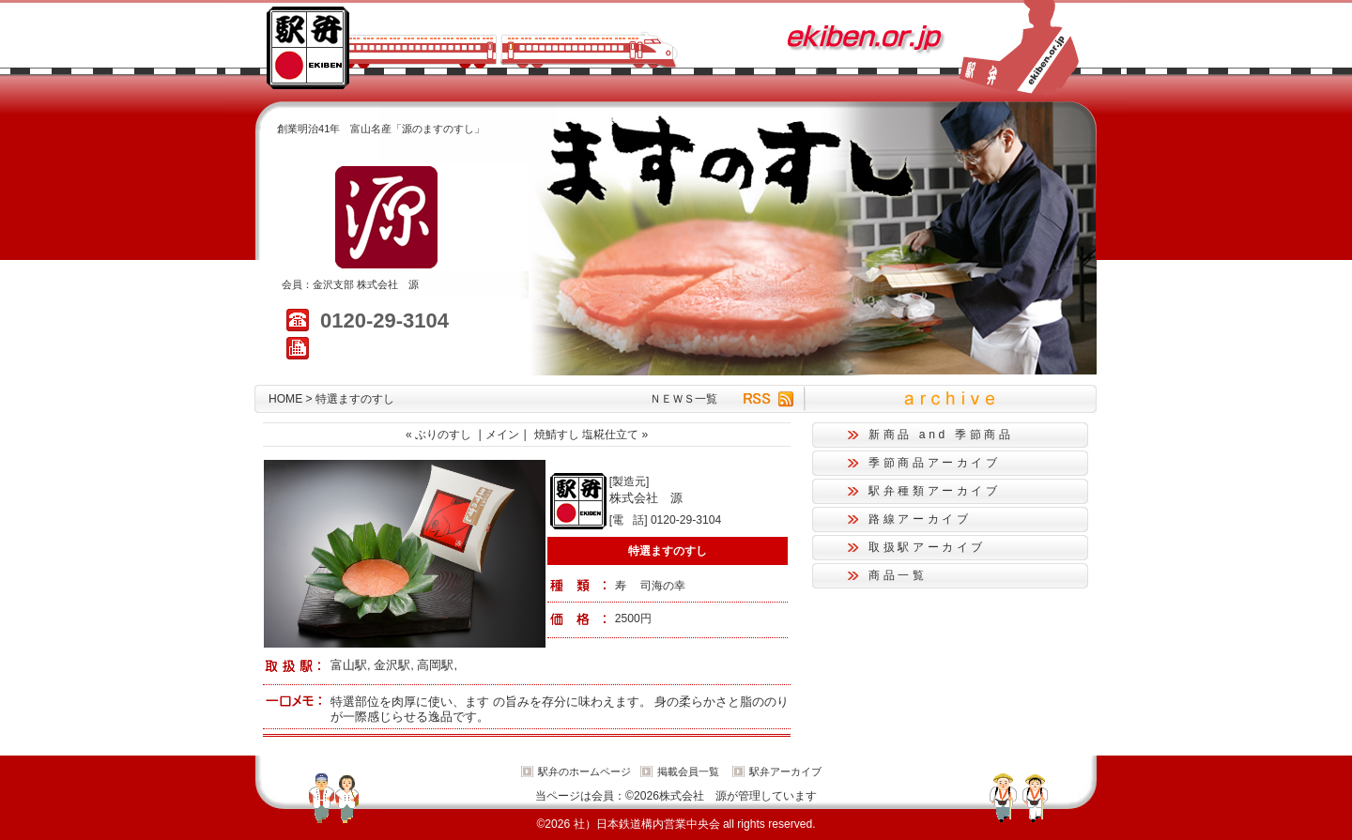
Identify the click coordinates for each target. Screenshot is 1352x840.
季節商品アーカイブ (934, 462)
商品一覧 (898, 575)
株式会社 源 (388, 284)
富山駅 (348, 665)
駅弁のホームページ (584, 771)
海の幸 (668, 585)
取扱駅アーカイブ (927, 547)
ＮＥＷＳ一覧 (683, 398)
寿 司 (633, 585)
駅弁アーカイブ (785, 771)
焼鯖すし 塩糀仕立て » (591, 434)
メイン (502, 434)
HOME (285, 398)
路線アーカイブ (919, 519)
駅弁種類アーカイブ (934, 490)
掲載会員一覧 (688, 771)
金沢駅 (392, 665)
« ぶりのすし (438, 434)
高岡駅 (435, 665)
